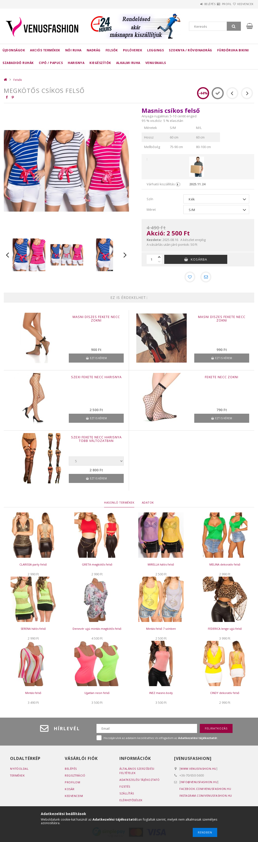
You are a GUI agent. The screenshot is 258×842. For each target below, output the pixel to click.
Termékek (17, 776)
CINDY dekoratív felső (224, 694)
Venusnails (155, 63)
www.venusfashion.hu (198, 769)
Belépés (195, 4)
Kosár (70, 790)
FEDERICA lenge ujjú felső (225, 630)
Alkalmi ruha (128, 63)
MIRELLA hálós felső (161, 566)
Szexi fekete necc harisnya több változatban (96, 440)
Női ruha (73, 50)
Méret (151, 209)
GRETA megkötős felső (97, 566)
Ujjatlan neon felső (97, 694)
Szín (150, 199)
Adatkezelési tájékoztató (140, 781)
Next (125, 255)
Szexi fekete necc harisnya (96, 378)
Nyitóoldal (19, 769)
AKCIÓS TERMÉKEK (45, 50)
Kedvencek (242, 4)
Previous (7, 255)
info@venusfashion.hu (199, 783)
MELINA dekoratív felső (224, 566)
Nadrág (94, 50)
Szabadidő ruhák (18, 63)
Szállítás (127, 794)
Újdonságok (14, 50)
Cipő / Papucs (51, 63)
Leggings (155, 50)
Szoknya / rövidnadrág (190, 50)
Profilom (72, 783)
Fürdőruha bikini (233, 50)
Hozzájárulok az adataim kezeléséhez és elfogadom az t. (161, 739)
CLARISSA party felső (33, 566)
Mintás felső (33, 694)
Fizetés (125, 787)
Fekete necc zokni (222, 378)
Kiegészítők (100, 63)
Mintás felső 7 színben (161, 630)
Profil (217, 4)
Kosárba (199, 259)
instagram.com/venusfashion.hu (206, 796)
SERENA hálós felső (33, 630)
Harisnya (76, 63)
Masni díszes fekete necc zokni (96, 319)
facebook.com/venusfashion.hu (205, 790)
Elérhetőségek (131, 801)
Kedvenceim (74, 797)
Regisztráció (75, 776)
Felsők (112, 50)
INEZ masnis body (161, 694)
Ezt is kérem (98, 359)
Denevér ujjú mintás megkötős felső (97, 630)
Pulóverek (132, 50)
